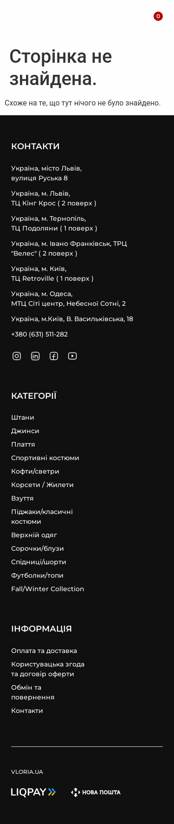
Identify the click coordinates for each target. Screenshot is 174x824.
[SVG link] (15, 22)
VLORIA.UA (57, 20)
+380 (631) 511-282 (39, 334)
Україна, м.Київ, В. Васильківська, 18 (72, 319)
